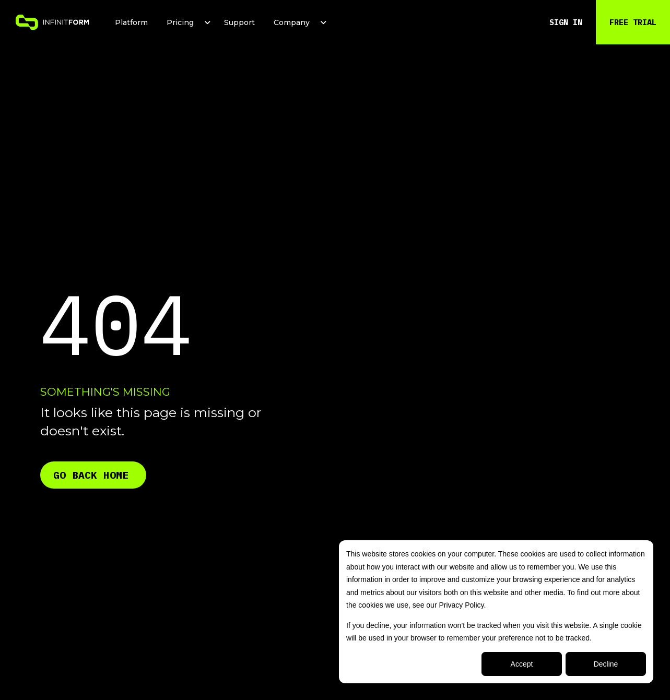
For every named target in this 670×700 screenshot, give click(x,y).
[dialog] (496, 611)
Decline (606, 664)
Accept (522, 664)
